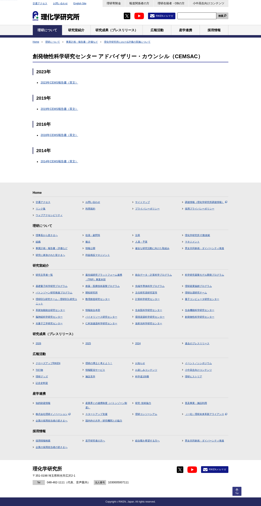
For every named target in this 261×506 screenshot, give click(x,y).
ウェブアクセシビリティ (49, 215)
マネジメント (192, 241)
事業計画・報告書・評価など (82, 41)
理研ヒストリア (193, 376)
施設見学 (90, 376)
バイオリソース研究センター (101, 316)
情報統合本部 (92, 310)
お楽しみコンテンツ (146, 370)
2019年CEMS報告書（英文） (59, 108)
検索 (220, 15)
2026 (38, 343)
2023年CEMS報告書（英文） (59, 82)
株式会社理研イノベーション (53, 414)
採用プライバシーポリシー (199, 208)
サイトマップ (142, 202)
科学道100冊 (142, 376)
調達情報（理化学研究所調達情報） (206, 202)
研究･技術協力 (143, 403)
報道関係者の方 (139, 3)
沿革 (137, 235)
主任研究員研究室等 (146, 292)
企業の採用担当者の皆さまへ (51, 420)
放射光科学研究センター (148, 323)
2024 (138, 343)
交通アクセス (40, 3)
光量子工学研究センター (49, 323)
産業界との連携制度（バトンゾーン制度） (106, 405)
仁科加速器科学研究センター (101, 323)
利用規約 (90, 208)
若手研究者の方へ (95, 440)
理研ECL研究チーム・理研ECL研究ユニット (56, 301)
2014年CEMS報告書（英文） (59, 161)
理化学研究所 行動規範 (197, 235)
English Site (79, 3)
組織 (38, 241)
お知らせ (140, 363)
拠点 (87, 241)
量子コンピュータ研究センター (202, 299)
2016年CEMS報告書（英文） (59, 135)
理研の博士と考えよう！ (98, 363)
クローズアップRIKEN (48, 363)
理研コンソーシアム (146, 414)
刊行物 (39, 370)
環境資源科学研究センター (150, 316)
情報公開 (90, 248)
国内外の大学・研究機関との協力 (103, 420)
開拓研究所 (91, 292)
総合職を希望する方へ (147, 440)
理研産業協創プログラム (198, 286)
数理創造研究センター (97, 299)
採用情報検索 (43, 440)
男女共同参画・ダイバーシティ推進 (204, 248)
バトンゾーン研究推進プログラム (54, 292)
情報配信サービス (95, 370)
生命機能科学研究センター (199, 310)
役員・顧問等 (92, 235)
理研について (52, 41)
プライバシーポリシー (147, 208)
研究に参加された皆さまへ (50, 255)
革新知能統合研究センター (50, 310)
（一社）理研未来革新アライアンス (206, 414)
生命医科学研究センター (148, 310)
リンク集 (40, 208)
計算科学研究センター (147, 299)
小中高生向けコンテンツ (208, 3)
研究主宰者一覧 (44, 274)
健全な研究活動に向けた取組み (152, 248)
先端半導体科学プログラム (150, 286)
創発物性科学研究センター (199, 316)
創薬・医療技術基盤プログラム (102, 286)
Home (36, 41)
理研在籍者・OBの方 (171, 3)
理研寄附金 (114, 3)
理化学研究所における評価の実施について (127, 41)
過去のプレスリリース (197, 343)
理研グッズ (42, 376)
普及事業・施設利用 (196, 403)
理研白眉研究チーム (196, 292)
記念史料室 (42, 383)
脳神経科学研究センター (49, 316)
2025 (88, 343)
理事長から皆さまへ (47, 235)
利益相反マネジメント (97, 255)
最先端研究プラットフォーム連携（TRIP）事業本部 (103, 277)
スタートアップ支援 (96, 414)
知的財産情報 (43, 403)
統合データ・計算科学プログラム (153, 274)
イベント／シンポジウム (198, 363)
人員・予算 (141, 241)
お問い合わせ (60, 3)
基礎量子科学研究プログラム (51, 286)
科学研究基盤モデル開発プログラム (204, 274)
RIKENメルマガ (164, 15)
